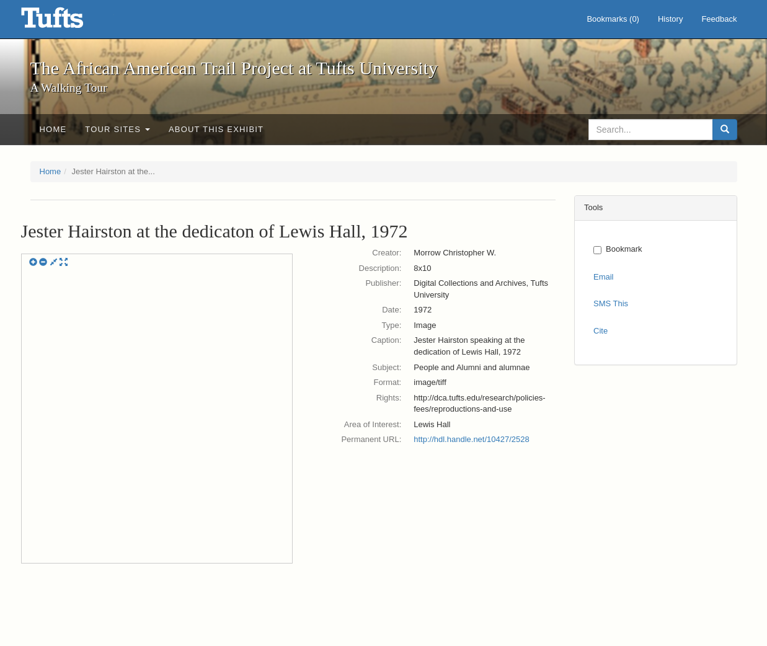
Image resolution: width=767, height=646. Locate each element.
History (670, 19)
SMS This (610, 303)
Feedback (719, 19)
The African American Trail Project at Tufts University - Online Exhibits (67, 21)
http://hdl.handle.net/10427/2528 (472, 439)
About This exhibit (216, 129)
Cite (600, 330)
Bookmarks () (613, 19)
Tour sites (117, 129)
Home (53, 129)
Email (603, 276)
